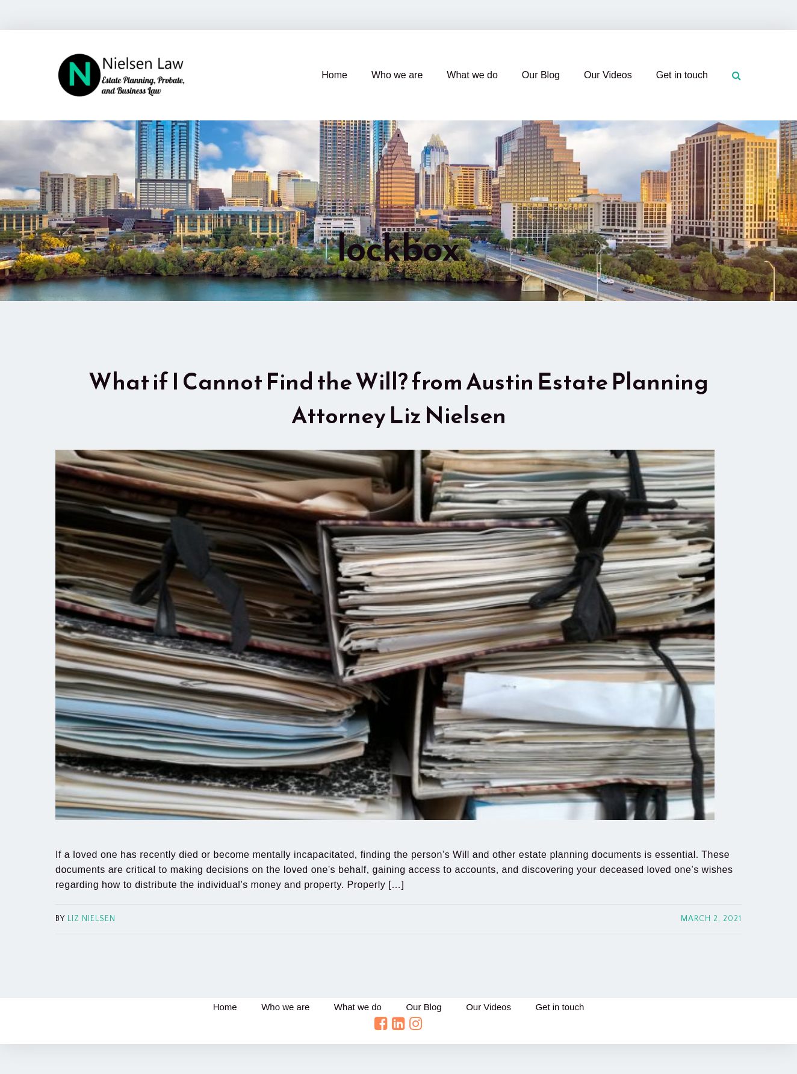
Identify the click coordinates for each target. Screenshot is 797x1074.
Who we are (397, 75)
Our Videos (608, 75)
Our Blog (541, 75)
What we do (472, 75)
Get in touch (682, 75)
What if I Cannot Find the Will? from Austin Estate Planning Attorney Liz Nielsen (398, 398)
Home (334, 75)
